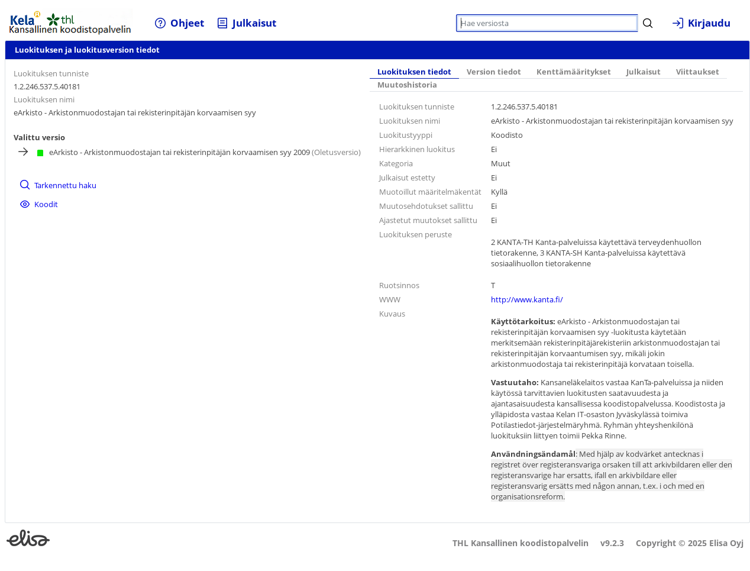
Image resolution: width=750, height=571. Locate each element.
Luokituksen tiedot (414, 72)
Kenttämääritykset (573, 72)
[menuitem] (179, 23)
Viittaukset (697, 72)
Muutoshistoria (407, 85)
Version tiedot (494, 72)
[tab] (414, 72)
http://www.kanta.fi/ (527, 299)
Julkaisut (643, 72)
